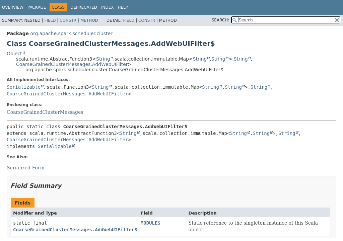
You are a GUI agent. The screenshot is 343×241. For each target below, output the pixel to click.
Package (36, 7)
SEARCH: (220, 20)
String (103, 59)
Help (123, 7)
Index (107, 7)
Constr (68, 20)
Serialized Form (26, 167)
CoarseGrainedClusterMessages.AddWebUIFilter (72, 64)
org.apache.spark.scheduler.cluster (71, 33)
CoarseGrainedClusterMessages (45, 112)
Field (50, 20)
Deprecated (83, 7)
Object (14, 53)
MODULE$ (150, 223)
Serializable (24, 87)
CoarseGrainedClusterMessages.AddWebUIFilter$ (75, 229)
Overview (12, 7)
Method (89, 20)
